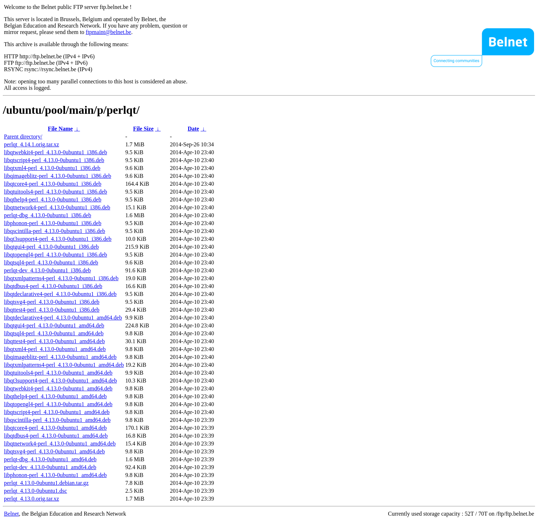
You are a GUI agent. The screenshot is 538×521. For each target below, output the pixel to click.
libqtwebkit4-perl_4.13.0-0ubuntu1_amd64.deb (58, 388)
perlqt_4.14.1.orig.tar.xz (31, 144)
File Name (60, 129)
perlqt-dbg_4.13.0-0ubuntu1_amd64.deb (50, 459)
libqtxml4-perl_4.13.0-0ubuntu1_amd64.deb (55, 349)
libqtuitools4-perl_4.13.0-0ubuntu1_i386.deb (55, 192)
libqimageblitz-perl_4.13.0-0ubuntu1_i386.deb (57, 176)
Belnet (11, 514)
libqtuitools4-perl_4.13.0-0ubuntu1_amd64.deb (58, 373)
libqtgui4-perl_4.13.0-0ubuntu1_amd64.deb (54, 325)
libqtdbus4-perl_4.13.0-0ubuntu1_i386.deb (53, 286)
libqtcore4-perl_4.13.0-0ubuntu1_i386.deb (52, 184)
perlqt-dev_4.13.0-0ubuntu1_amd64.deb (50, 467)
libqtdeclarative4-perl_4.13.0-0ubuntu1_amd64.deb (63, 318)
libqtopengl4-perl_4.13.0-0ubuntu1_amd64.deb (58, 404)
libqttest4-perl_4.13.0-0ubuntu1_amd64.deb (54, 341)
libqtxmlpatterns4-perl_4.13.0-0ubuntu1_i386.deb (61, 278)
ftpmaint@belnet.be (108, 32)
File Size (143, 129)
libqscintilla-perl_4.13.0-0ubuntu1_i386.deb (54, 231)
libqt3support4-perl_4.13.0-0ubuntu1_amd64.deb (60, 381)
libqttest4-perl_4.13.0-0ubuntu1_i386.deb (51, 310)
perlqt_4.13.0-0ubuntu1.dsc (35, 491)
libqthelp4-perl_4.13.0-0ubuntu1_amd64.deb (55, 396)
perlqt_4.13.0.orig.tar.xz (31, 499)
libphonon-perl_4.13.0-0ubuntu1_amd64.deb (55, 475)
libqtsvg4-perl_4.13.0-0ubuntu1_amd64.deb (54, 451)
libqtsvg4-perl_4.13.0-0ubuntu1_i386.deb (51, 302)
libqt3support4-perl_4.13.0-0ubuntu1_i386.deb (58, 239)
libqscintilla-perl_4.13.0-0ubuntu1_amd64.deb (57, 420)
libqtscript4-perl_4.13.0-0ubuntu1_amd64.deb (57, 412)
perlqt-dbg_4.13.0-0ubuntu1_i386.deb (47, 215)
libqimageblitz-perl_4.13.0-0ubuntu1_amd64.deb (60, 357)
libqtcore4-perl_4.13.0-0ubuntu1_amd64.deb (55, 428)
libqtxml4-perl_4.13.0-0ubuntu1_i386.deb (52, 168)
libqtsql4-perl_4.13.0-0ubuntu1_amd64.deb (54, 333)
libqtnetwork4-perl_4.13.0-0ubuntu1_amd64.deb (59, 443)
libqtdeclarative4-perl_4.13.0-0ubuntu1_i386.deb (60, 294)
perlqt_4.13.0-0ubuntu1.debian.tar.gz (46, 483)
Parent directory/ (23, 136)
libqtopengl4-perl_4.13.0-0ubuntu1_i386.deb (55, 255)
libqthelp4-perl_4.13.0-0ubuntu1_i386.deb (52, 199)
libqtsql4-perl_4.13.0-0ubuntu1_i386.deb (51, 262)
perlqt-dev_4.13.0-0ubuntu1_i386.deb (47, 270)
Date (193, 129)
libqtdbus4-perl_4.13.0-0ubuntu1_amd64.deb (56, 436)
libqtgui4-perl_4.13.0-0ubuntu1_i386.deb (51, 247)
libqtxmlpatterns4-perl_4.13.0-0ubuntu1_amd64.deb (64, 365)
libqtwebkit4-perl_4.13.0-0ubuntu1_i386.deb (55, 152)
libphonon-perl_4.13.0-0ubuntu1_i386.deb (52, 223)
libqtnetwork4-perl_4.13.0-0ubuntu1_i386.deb (57, 207)
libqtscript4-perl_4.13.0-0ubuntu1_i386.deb (54, 160)
